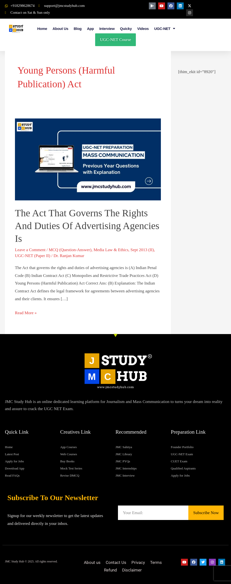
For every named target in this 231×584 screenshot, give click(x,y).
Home (42, 28)
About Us (60, 28)
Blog (78, 28)
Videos (143, 28)
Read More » (26, 312)
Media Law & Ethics (110, 249)
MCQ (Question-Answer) (70, 249)
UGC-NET (164, 28)
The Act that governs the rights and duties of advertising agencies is (87, 226)
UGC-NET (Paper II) (32, 255)
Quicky (126, 28)
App (90, 28)
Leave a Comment (30, 249)
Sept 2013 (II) (142, 249)
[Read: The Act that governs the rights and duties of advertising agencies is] (88, 159)
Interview (107, 28)
